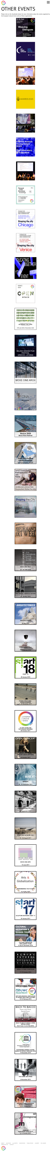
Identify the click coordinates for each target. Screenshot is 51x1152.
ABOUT (2, 1143)
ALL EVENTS (15, 1143)
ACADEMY (37, 1143)
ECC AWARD (43, 1143)
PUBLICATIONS (30, 1143)
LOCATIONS (8, 1143)
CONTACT (12, 1144)
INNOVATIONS (22, 1143)
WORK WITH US (4, 1144)
